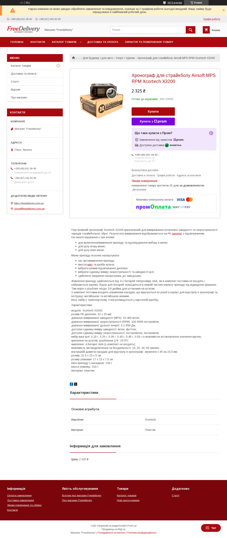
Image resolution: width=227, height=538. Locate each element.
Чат (211, 528)
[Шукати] (190, 30)
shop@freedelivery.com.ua (29, 208)
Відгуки (15, 89)
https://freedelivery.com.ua (29, 203)
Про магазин (19, 97)
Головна (16, 42)
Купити (153, 111)
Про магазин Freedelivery (77, 500)
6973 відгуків (175, 2)
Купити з (153, 121)
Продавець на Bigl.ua (113, 529)
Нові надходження (128, 500)
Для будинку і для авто (98, 57)
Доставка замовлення (20, 500)
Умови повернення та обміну (24, 505)
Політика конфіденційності (141, 532)
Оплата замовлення (19, 495)
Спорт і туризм (125, 57)
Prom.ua (131, 525)
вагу (90, 264)
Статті (15, 81)
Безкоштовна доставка (145, 170)
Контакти (37, 42)
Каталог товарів (64, 42)
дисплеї (177, 233)
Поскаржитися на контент (111, 532)
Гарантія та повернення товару (149, 42)
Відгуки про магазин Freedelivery (81, 495)
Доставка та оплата (102, 42)
